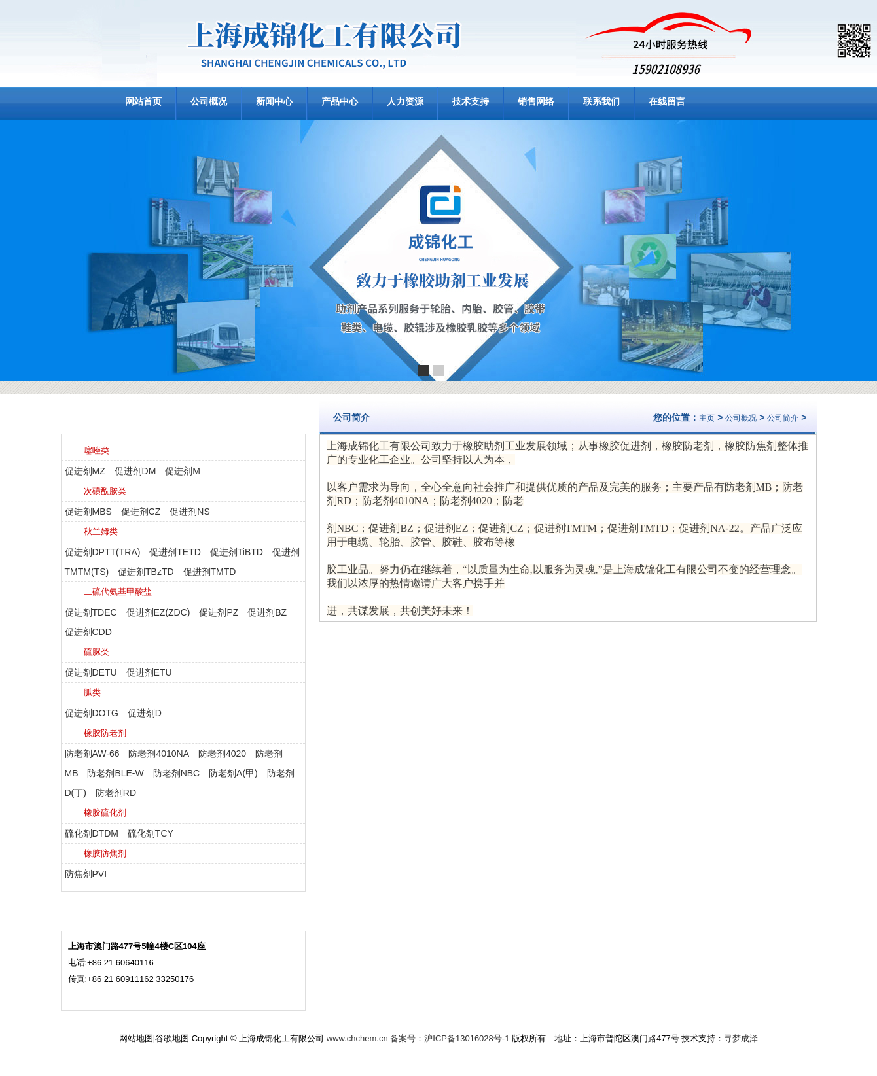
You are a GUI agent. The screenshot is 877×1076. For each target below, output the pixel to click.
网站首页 (143, 101)
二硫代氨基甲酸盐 (118, 592)
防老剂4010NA (158, 753)
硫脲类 (96, 652)
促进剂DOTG (91, 713)
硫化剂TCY (150, 833)
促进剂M (182, 471)
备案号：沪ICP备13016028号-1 (449, 1038)
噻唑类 (96, 450)
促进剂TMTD (209, 571)
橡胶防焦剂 (105, 853)
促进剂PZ (218, 612)
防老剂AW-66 (92, 753)
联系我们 (601, 101)
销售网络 (536, 101)
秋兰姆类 (101, 531)
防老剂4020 (222, 753)
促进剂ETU (149, 672)
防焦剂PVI (86, 874)
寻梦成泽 (741, 1038)
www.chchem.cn (357, 1038)
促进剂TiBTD (236, 552)
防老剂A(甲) (233, 773)
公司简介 (782, 418)
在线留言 (667, 101)
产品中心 (339, 101)
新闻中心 (274, 101)
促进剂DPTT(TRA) (103, 552)
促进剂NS (189, 511)
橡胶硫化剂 (105, 813)
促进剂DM (135, 471)
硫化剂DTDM (91, 833)
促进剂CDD (88, 632)
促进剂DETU (91, 672)
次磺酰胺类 (105, 491)
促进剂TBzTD (146, 571)
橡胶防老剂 (105, 733)
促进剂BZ (267, 612)
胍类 (92, 692)
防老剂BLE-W (115, 773)
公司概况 (208, 101)
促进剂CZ (141, 511)
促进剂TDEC (91, 612)
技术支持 (470, 101)
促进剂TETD (175, 552)
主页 (707, 418)
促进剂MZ (85, 471)
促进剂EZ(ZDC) (158, 612)
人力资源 (405, 101)
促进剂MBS (88, 511)
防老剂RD (116, 793)
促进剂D (145, 713)
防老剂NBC (176, 773)
